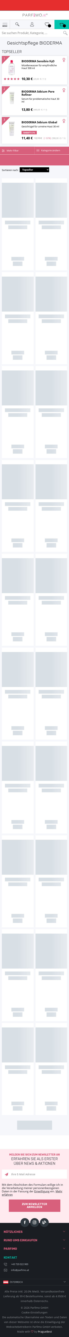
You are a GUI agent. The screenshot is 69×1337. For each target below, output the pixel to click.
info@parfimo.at (20, 1270)
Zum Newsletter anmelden (34, 1206)
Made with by (34, 1331)
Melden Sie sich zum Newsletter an (34, 1159)
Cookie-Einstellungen (34, 1312)
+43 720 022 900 (19, 1264)
